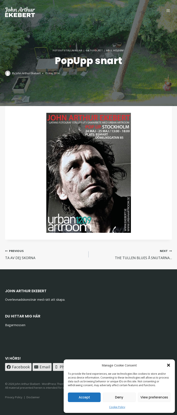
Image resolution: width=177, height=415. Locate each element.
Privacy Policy (13, 397)
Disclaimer (33, 397)
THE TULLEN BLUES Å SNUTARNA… (132, 254)
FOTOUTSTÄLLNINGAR (67, 50)
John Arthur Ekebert (28, 73)
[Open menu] (168, 10)
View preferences (154, 397)
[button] (168, 365)
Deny (119, 397)
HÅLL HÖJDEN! (115, 50)
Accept (84, 397)
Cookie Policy (117, 407)
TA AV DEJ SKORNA (45, 254)
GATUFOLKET (94, 50)
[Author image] (7, 73)
